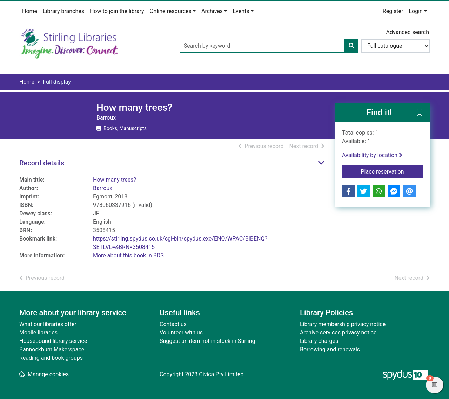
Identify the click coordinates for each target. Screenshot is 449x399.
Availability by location (372, 155)
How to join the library (117, 11)
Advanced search (407, 32)
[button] (419, 112)
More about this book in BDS (128, 255)
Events (241, 11)
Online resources (171, 11)
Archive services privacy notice (338, 332)
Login (415, 11)
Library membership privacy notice (343, 324)
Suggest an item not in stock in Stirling (207, 341)
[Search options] (395, 46)
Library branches (63, 11)
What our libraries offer (47, 324)
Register (393, 11)
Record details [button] (41, 163)
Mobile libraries (38, 332)
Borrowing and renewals (330, 349)
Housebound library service (53, 341)
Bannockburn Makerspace (51, 349)
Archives (212, 11)
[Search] (351, 46)
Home (29, 11)
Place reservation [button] (392, 171)
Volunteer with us (181, 332)
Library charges (319, 341)
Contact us (173, 324)
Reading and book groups (51, 357)
